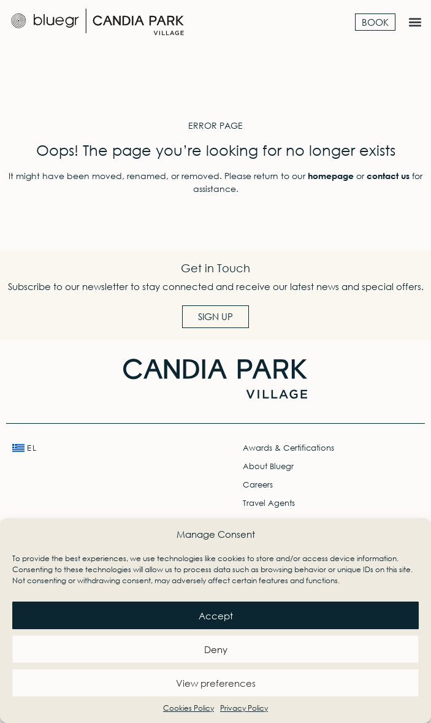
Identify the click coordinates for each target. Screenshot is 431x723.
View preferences (216, 683)
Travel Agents (269, 503)
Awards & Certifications (288, 448)
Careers (258, 485)
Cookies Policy (188, 708)
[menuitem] (100, 448)
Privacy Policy (244, 708)
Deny (215, 649)
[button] (415, 22)
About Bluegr (268, 466)
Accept (216, 616)
